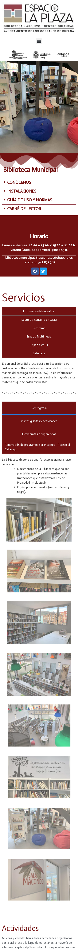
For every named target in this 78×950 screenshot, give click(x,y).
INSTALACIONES (21, 191)
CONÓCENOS (19, 182)
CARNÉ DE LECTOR (24, 208)
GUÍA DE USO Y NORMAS (29, 200)
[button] (39, 41)
